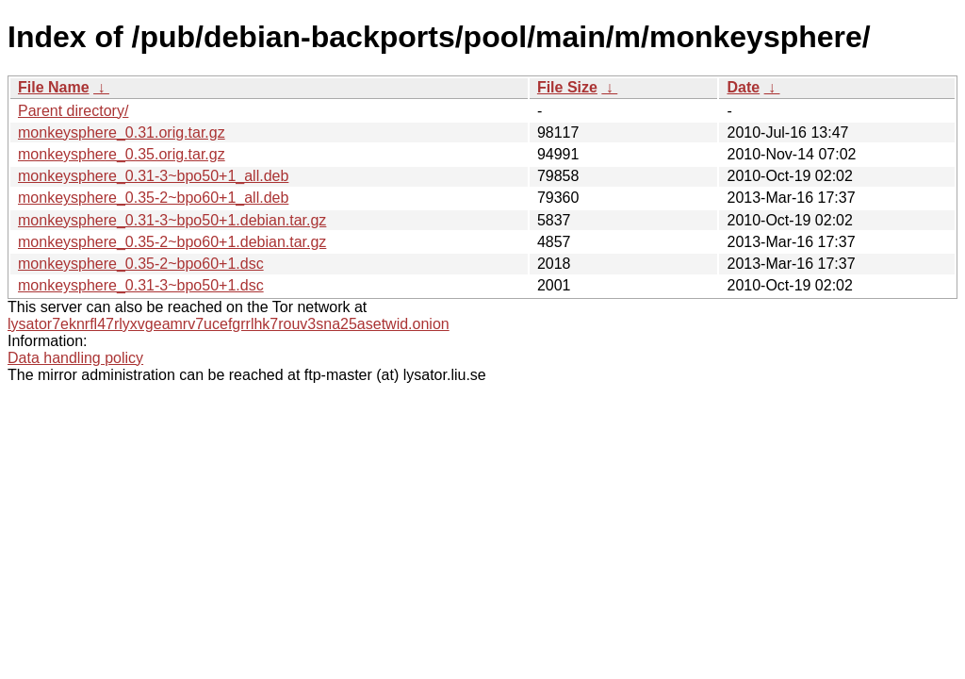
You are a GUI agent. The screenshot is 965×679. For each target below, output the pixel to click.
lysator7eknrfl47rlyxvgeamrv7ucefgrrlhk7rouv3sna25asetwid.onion (229, 324)
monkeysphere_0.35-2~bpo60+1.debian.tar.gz (172, 242)
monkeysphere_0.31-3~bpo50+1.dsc (141, 285)
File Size (567, 87)
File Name (54, 87)
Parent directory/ (73, 111)
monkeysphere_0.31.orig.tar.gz (121, 132)
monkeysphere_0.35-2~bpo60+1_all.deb (153, 198)
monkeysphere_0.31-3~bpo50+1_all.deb (153, 176)
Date (743, 87)
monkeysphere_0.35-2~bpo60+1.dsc (141, 264)
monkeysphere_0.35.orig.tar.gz (121, 154)
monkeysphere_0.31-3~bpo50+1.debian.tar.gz (172, 220)
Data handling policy (75, 358)
